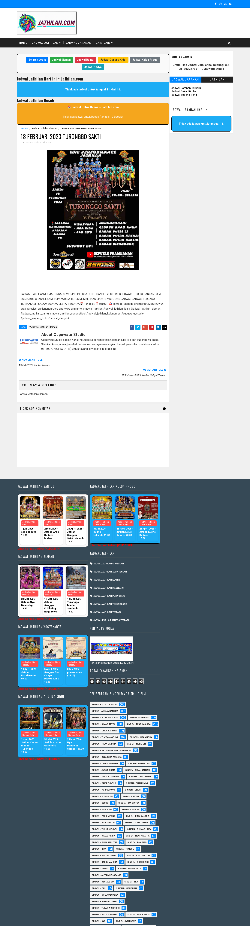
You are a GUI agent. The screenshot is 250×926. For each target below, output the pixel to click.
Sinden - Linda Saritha (174, 520)
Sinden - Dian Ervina (173, 586)
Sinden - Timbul (195, 652)
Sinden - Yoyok (170, 888)
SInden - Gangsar (199, 737)
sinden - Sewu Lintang (206, 730)
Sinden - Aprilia (170, 750)
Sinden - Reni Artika (173, 855)
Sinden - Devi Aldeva (173, 684)
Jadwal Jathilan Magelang (108, 578)
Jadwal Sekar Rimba (183, 91)
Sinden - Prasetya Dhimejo (177, 849)
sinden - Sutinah (171, 901)
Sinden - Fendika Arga (174, 514)
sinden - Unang (170, 737)
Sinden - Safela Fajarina (175, 573)
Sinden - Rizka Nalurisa (175, 500)
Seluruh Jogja (36, 59)
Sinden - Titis (204, 875)
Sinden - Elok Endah (200, 789)
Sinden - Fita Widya (204, 796)
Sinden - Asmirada (197, 757)
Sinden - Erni (169, 691)
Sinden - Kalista (211, 809)
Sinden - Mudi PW (171, 829)
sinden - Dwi (169, 724)
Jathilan (216, 79)
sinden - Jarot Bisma (173, 566)
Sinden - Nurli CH (171, 540)
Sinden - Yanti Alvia (209, 560)
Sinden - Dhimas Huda (174, 632)
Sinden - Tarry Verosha (175, 560)
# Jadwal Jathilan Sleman (43, 327)
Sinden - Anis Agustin (174, 743)
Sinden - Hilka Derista (206, 533)
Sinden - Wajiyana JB (207, 619)
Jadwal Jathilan (45, 42)
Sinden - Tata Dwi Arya (174, 875)
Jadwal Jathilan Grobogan (108, 554)
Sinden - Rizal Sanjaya (208, 566)
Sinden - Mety (200, 822)
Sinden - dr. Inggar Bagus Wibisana (181, 546)
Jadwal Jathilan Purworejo (108, 586)
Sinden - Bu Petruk (172, 770)
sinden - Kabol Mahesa (174, 665)
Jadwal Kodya (92, 67)
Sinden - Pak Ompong (201, 612)
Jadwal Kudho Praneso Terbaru (111, 610)
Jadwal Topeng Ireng (184, 95)
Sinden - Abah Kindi (208, 665)
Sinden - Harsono (172, 803)
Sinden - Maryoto (172, 816)
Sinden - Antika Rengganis (176, 678)
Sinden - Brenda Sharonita (202, 763)
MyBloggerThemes (81, 919)
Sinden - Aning (170, 671)
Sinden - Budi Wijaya (204, 770)
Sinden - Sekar (170, 592)
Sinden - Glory (196, 599)
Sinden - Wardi (203, 881)
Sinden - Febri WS (209, 500)
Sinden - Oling (170, 835)
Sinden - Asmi (169, 757)
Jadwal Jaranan (79, 42)
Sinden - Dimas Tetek (173, 507)
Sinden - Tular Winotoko (176, 711)
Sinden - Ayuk (169, 763)
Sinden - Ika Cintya (172, 606)
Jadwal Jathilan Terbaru (107, 602)
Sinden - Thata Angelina (175, 527)
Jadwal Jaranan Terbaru (185, 88)
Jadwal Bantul (84, 59)
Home (24, 42)
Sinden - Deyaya (170, 789)
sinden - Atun (198, 895)
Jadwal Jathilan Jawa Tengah (109, 562)
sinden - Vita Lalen (198, 592)
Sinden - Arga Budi (200, 750)
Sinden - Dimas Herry (208, 632)
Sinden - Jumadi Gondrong (177, 809)
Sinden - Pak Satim (198, 835)
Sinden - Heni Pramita (174, 638)
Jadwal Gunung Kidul (112, 59)
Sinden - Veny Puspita (174, 658)
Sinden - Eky (201, 684)
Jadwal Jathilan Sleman (45, 128)
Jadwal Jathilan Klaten (106, 570)
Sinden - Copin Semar (203, 776)
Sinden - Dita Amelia (173, 533)
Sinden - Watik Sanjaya (174, 717)
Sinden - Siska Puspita (174, 704)
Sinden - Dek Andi (198, 783)
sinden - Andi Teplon (208, 658)
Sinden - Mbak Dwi (172, 822)
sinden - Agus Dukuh (173, 625)
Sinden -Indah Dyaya (208, 717)
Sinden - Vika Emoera (173, 881)
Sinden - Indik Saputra (174, 645)
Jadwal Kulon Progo (144, 59)
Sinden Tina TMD (171, 895)
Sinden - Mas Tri (201, 816)
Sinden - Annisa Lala (199, 671)
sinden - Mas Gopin (172, 730)
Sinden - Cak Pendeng (207, 579)
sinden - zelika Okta (202, 901)
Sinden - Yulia (196, 888)
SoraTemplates (41, 919)
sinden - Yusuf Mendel (208, 625)
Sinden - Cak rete (171, 776)
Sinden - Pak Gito (207, 645)
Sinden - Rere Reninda (206, 855)
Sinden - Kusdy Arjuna (174, 487)
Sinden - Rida (169, 652)
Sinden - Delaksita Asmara (177, 553)
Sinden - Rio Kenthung (174, 862)
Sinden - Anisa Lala (207, 743)
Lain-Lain (103, 42)
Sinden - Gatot (170, 599)
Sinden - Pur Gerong (205, 586)
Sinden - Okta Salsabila (175, 698)
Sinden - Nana (199, 829)
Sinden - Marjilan (203, 606)
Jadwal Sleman (60, 59)
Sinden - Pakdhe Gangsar (176, 842)
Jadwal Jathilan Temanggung (109, 594)
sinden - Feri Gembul (173, 579)
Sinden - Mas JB (170, 612)
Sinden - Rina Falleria (174, 619)
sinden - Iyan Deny (196, 724)
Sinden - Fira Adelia (172, 796)
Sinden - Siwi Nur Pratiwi (176, 868)
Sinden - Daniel (170, 783)
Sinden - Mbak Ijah (196, 691)
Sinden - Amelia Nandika (175, 494)
